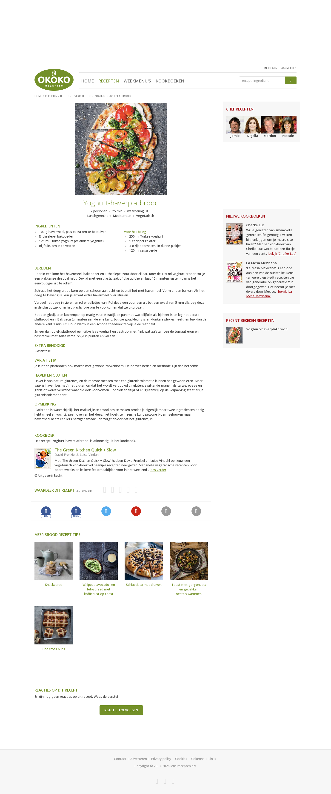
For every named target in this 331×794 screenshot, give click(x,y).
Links (212, 759)
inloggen (270, 68)
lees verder (158, 470)
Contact (120, 759)
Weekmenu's (137, 81)
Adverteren (138, 759)
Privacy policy (161, 759)
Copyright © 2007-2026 (152, 766)
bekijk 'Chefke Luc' (282, 253)
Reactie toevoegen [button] (121, 710)
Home (87, 81)
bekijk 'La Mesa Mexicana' (269, 293)
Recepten (108, 81)
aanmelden (289, 68)
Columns (197, 759)
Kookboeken (170, 81)
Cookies (181, 759)
